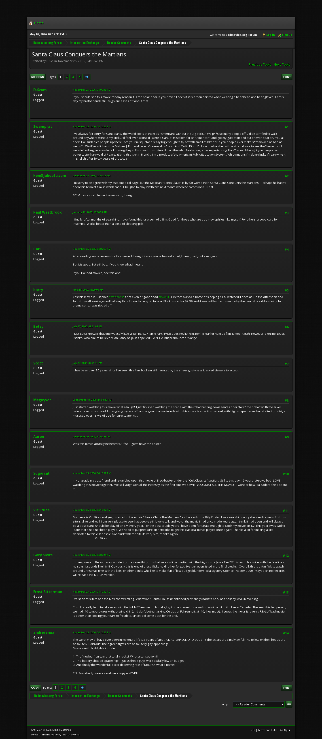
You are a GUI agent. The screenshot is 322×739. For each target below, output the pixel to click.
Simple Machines (61, 729)
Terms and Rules (267, 730)
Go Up (35, 687)
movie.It (164, 297)
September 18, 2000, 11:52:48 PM (92, 399)
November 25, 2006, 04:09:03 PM (91, 249)
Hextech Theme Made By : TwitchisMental (55, 734)
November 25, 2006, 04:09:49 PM (91, 89)
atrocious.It (116, 297)
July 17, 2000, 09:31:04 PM (87, 326)
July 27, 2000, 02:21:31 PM (87, 363)
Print (287, 77)
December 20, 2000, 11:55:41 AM (91, 436)
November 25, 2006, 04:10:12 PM (91, 126)
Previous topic (260, 64)
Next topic (281, 64)
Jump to (226, 704)
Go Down (37, 77)
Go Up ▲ (285, 730)
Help (252, 730)
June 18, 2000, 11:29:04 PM (87, 289)
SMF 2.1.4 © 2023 (41, 729)
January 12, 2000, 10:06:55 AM (89, 212)
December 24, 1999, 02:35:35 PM (91, 175)
